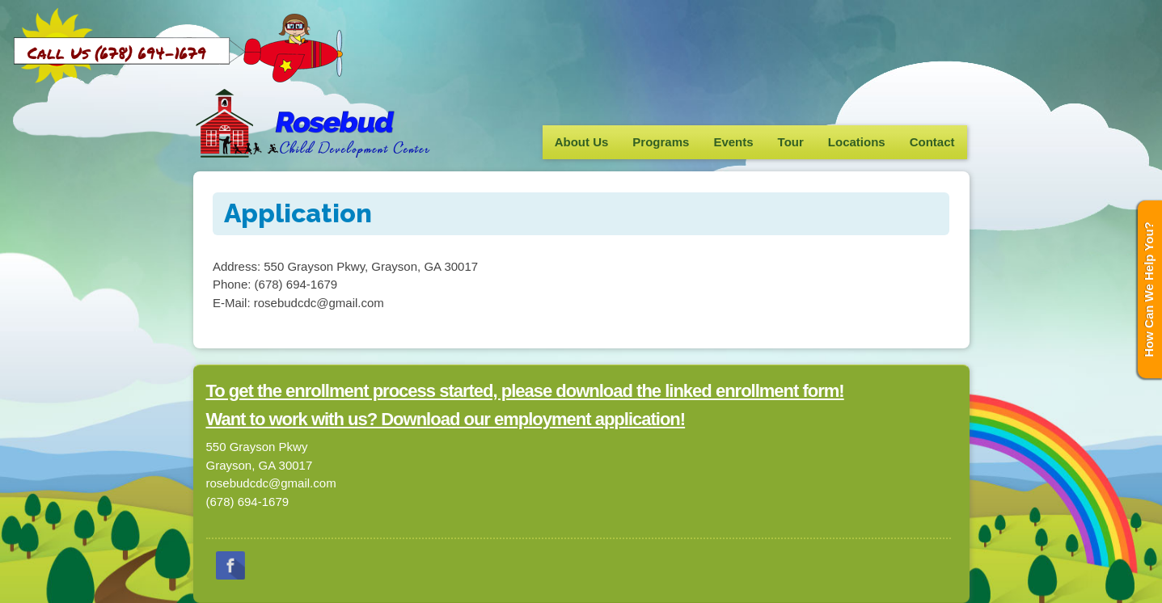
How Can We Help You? (1149, 289)
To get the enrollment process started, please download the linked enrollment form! (525, 391)
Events (733, 142)
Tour (791, 142)
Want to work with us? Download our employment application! (446, 419)
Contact (932, 142)
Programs (660, 142)
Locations (856, 142)
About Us (582, 142)
